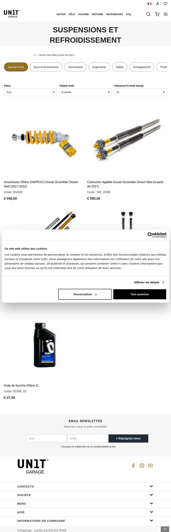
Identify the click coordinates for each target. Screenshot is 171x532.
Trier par (66, 85)
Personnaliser (85, 294)
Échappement (142, 67)
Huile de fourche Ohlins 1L (21, 377)
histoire (97, 14)
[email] (88, 430)
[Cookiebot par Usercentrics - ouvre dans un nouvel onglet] (150, 235)
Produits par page (129, 85)
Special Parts (16, 67)
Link (112, 438)
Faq (128, 14)
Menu (85, 495)
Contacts (85, 478)
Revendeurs (114, 14)
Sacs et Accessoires (45, 67)
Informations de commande (85, 512)
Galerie (83, 14)
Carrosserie (75, 67)
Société (85, 486)
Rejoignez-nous (128, 430)
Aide (85, 503)
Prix (7, 85)
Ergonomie (99, 67)
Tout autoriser (139, 294)
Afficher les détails (146, 282)
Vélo (71, 14)
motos (61, 14)
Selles (120, 67)
